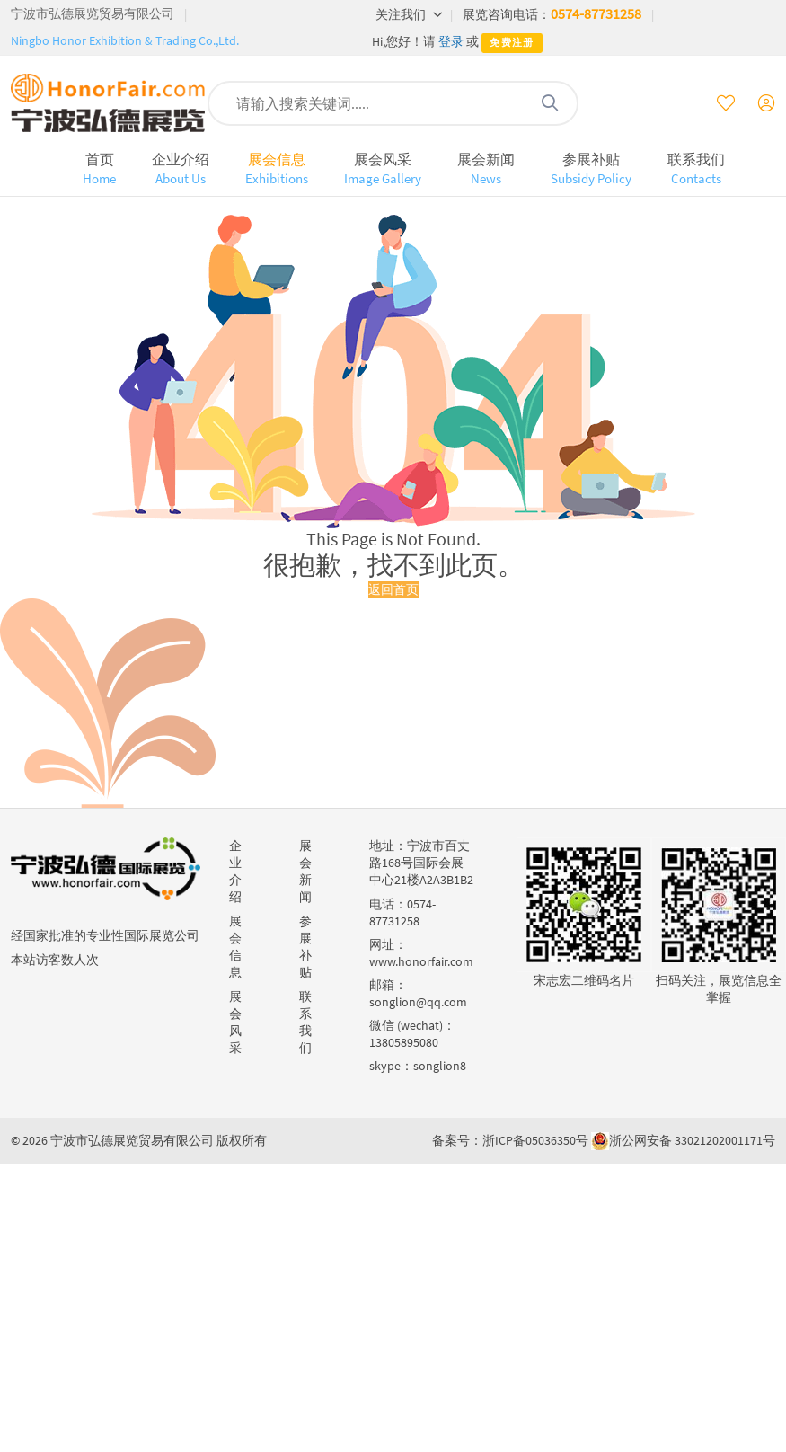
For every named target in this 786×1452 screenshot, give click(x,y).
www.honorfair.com (421, 961)
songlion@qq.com (418, 1002)
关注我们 (409, 14)
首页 (99, 168)
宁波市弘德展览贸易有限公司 (92, 13)
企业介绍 (180, 168)
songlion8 (439, 1066)
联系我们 (696, 168)
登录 (451, 41)
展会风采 (382, 168)
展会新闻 (486, 168)
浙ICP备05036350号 (535, 1140)
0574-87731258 (596, 13)
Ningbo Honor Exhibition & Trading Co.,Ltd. (125, 40)
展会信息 (276, 168)
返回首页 (393, 589)
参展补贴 (591, 168)
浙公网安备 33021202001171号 (692, 1140)
